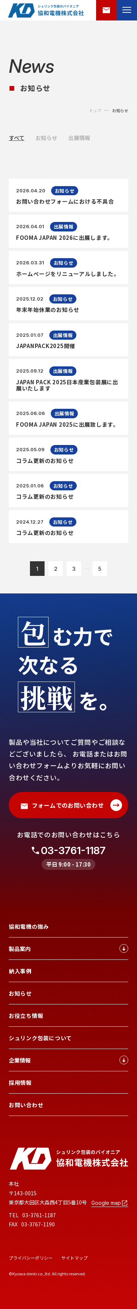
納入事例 (20, 971)
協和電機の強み (29, 926)
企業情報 (68, 1060)
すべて (16, 138)
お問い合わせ (26, 1105)
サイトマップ (74, 1258)
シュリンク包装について (40, 1038)
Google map (109, 1203)
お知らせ (120, 110)
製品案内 (68, 948)
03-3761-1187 (73, 850)
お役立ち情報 (26, 1015)
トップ (95, 110)
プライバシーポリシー (31, 1258)
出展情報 (79, 138)
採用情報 (20, 1082)
